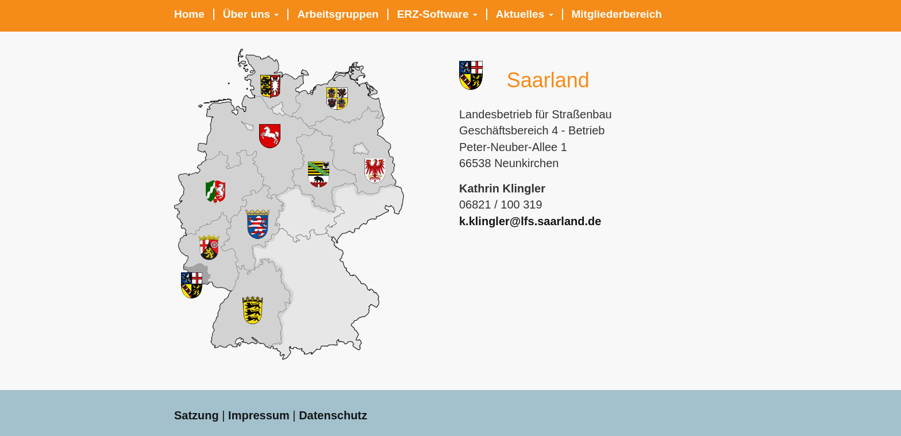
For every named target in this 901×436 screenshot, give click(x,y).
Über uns (251, 14)
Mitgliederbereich (617, 14)
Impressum (259, 415)
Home (189, 14)
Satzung (196, 415)
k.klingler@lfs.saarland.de (530, 221)
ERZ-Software (437, 14)
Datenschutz (333, 415)
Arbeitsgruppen (337, 14)
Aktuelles (524, 14)
